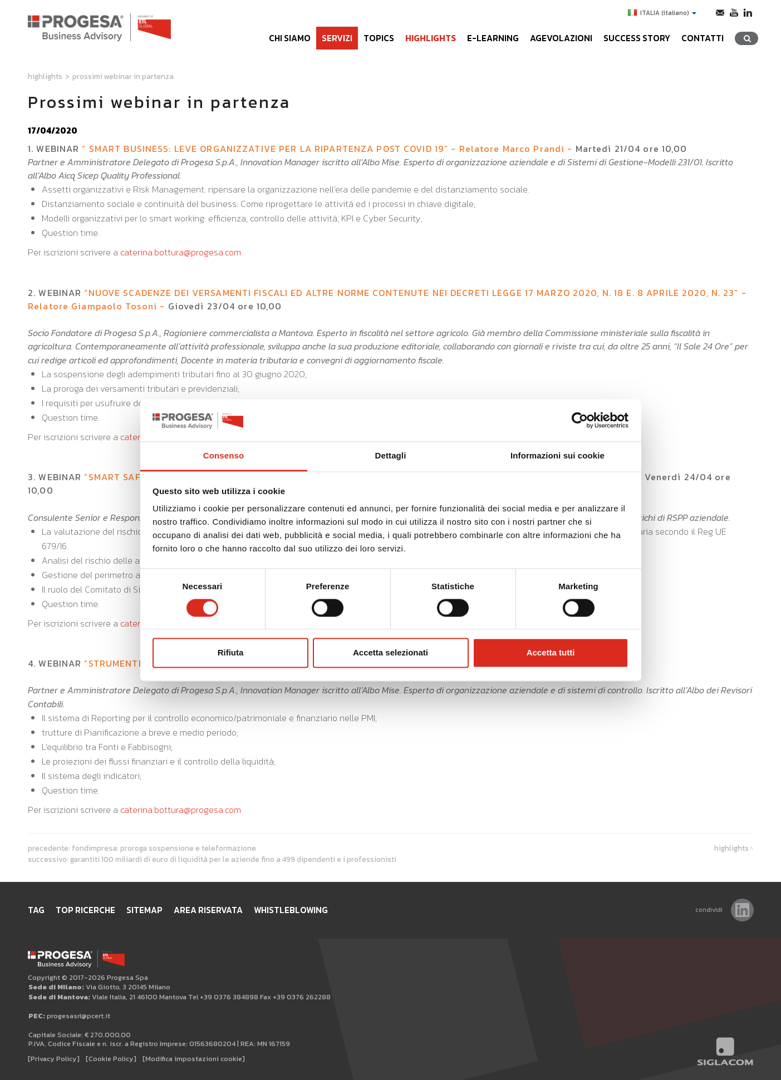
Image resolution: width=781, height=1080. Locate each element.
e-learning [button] (493, 38)
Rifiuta (231, 653)
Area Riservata (208, 910)
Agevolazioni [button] (561, 38)
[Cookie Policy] (111, 1058)
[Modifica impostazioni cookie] (194, 1058)
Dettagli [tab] (390, 456)
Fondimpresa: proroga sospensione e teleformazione (164, 848)
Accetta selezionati (390, 653)
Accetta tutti (551, 653)
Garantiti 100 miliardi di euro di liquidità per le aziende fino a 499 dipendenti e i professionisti (233, 859)
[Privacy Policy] (54, 1058)
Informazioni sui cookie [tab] (557, 456)
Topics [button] (379, 38)
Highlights (430, 38)
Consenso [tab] (223, 456)
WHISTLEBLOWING (291, 910)
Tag (36, 910)
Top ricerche (85, 910)
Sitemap (144, 910)
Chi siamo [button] (290, 38)
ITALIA (662, 12)
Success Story (636, 38)
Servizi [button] (337, 38)
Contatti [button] (702, 38)
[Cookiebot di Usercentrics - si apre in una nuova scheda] (579, 420)
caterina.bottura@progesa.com (180, 252)
